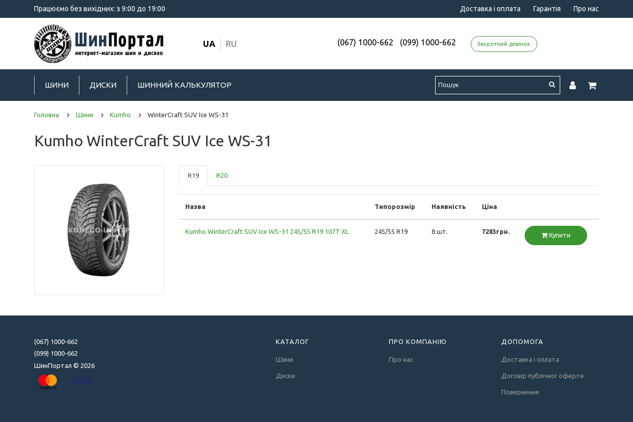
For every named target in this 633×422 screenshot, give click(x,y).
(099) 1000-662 (428, 42)
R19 (193, 175)
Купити (555, 235)
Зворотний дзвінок (503, 44)
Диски (103, 85)
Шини (57, 85)
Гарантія (547, 9)
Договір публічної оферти (542, 375)
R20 (221, 175)
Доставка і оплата (490, 9)
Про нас (586, 9)
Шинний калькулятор (184, 85)
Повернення (520, 391)
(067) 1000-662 (365, 42)
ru (231, 43)
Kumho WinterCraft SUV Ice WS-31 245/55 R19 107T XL (267, 231)
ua (209, 43)
